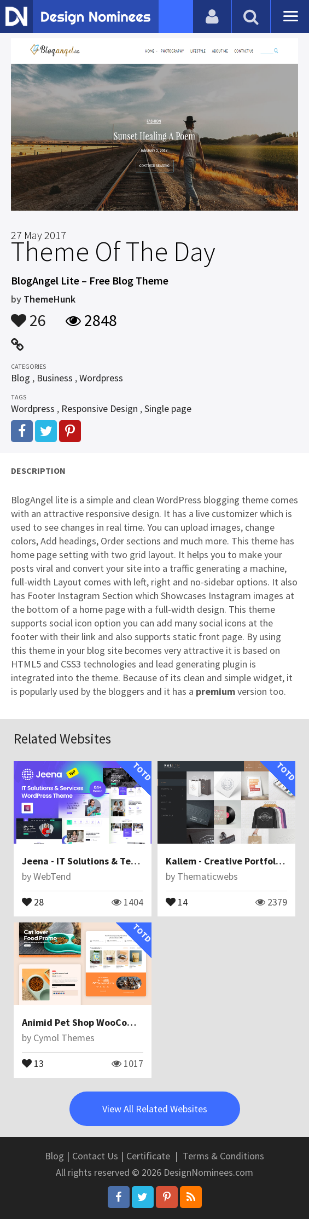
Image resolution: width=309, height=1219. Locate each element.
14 (177, 901)
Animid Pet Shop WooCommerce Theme (108, 1022)
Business (55, 377)
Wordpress (101, 377)
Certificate (148, 1156)
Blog (20, 377)
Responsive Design (99, 408)
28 (33, 901)
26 (28, 315)
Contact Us (95, 1156)
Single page (167, 408)
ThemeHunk (49, 299)
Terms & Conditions (223, 1156)
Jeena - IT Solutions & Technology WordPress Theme (137, 861)
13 (33, 1062)
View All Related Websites (154, 1108)
